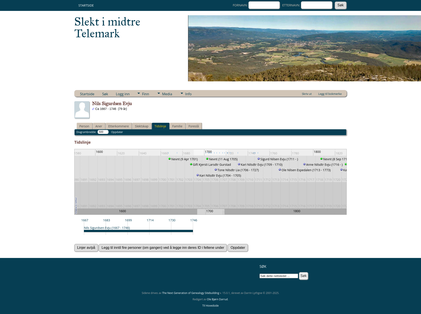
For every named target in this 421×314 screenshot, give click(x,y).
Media (167, 94)
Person (84, 126)
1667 (84, 220)
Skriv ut (307, 94)
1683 (106, 220)
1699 (128, 220)
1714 (150, 220)
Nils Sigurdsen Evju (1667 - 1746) (107, 228)
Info (188, 94)
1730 (171, 220)
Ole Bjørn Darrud (217, 299)
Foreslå (193, 126)
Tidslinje (160, 126)
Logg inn (123, 94)
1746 (193, 220)
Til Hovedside (210, 305)
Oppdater (117, 132)
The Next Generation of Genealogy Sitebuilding (190, 293)
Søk (105, 94)
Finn (145, 94)
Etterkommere (118, 126)
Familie (177, 126)
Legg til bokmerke (330, 94)
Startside (86, 5)
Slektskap (141, 126)
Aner (98, 126)
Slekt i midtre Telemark (107, 27)
